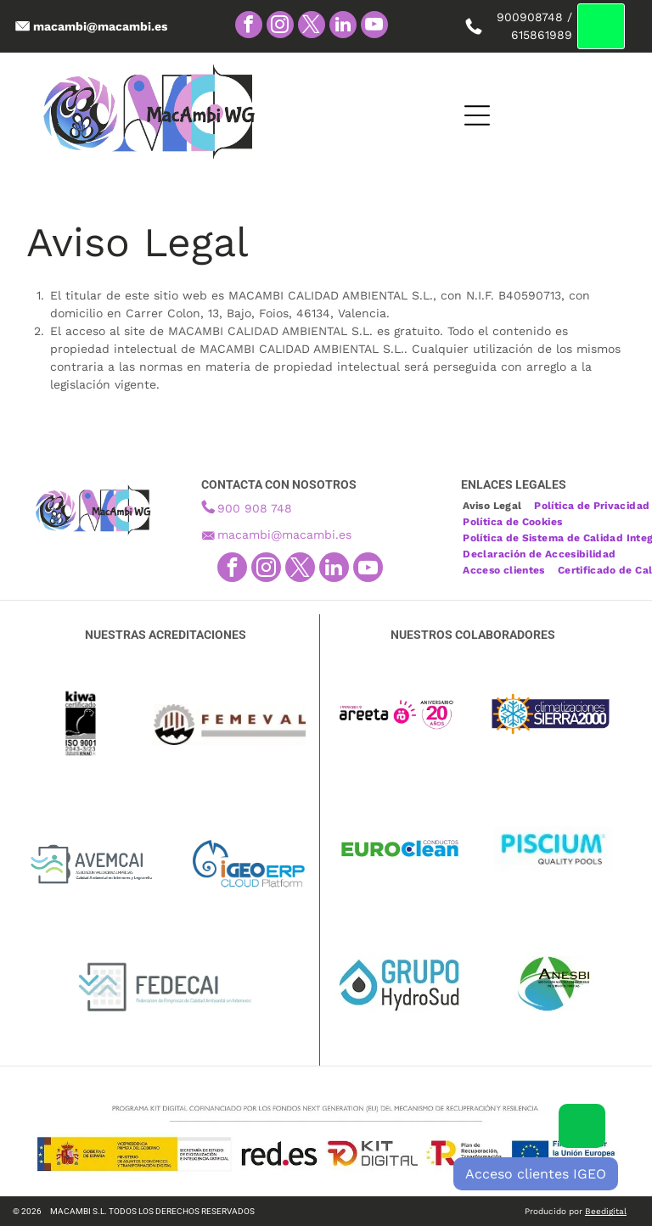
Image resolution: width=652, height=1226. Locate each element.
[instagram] (280, 26)
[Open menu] (446, 115)
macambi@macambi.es (284, 534)
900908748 (530, 17)
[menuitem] (498, 503)
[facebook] (248, 26)
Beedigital (606, 1211)
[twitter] (311, 26)
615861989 (541, 35)
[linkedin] (343, 26)
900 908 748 (254, 508)
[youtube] (374, 26)
